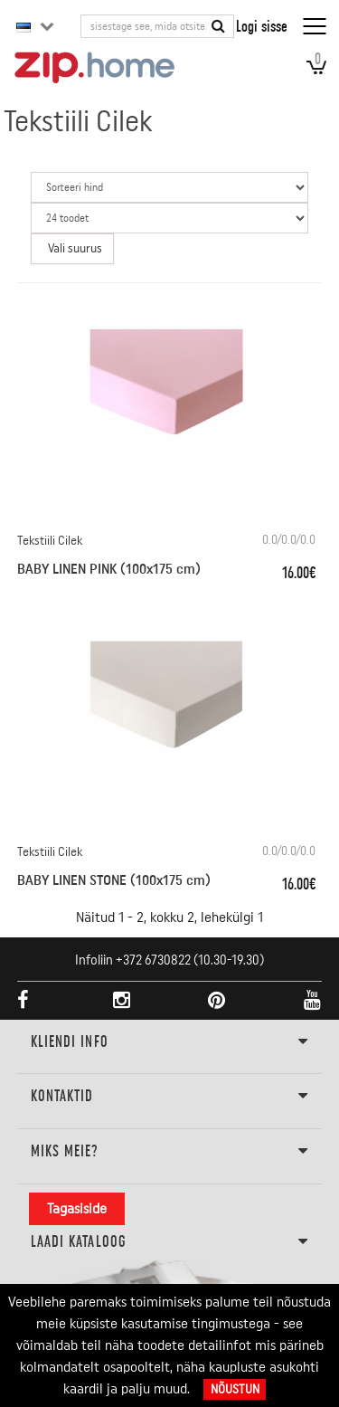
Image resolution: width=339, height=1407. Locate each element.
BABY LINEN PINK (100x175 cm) (109, 569)
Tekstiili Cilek (49, 541)
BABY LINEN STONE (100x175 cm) (114, 880)
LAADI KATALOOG (170, 1242)
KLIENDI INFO (170, 1042)
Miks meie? (170, 1152)
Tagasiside (77, 1209)
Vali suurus (75, 248)
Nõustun (235, 1389)
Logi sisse (261, 25)
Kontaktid (170, 1097)
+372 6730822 (153, 960)
